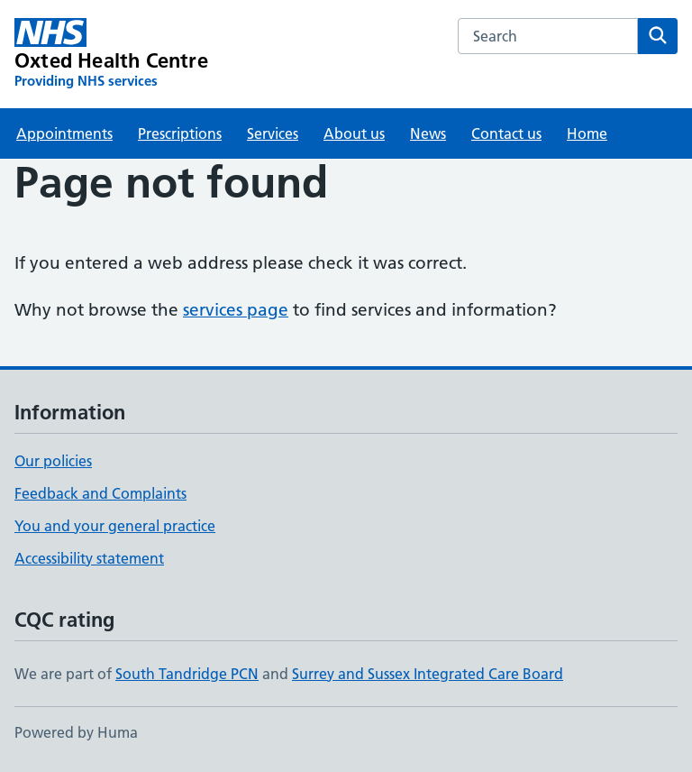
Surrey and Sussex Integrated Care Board (427, 674)
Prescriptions (180, 133)
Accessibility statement (89, 558)
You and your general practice (114, 526)
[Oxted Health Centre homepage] (111, 54)
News (428, 133)
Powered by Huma (76, 732)
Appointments (64, 133)
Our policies (53, 461)
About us (354, 133)
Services (272, 133)
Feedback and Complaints (100, 493)
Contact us (506, 133)
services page (235, 309)
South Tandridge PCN (187, 674)
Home (587, 133)
